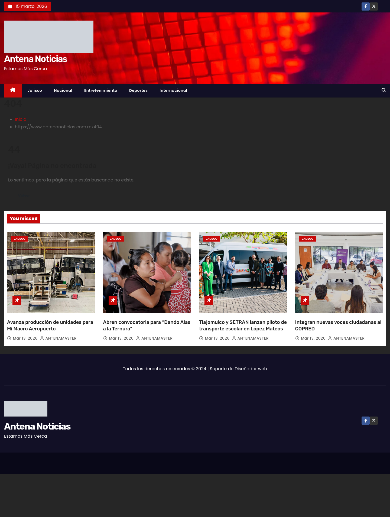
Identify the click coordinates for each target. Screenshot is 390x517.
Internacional (173, 90)
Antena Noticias (35, 59)
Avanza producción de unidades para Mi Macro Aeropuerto (50, 325)
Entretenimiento (100, 90)
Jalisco (35, 90)
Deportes (138, 90)
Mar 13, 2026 (26, 338)
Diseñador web (251, 369)
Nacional (63, 90)
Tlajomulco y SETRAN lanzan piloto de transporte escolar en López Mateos (243, 325)
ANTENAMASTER (58, 338)
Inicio (20, 119)
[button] (384, 90)
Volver (25, 195)
